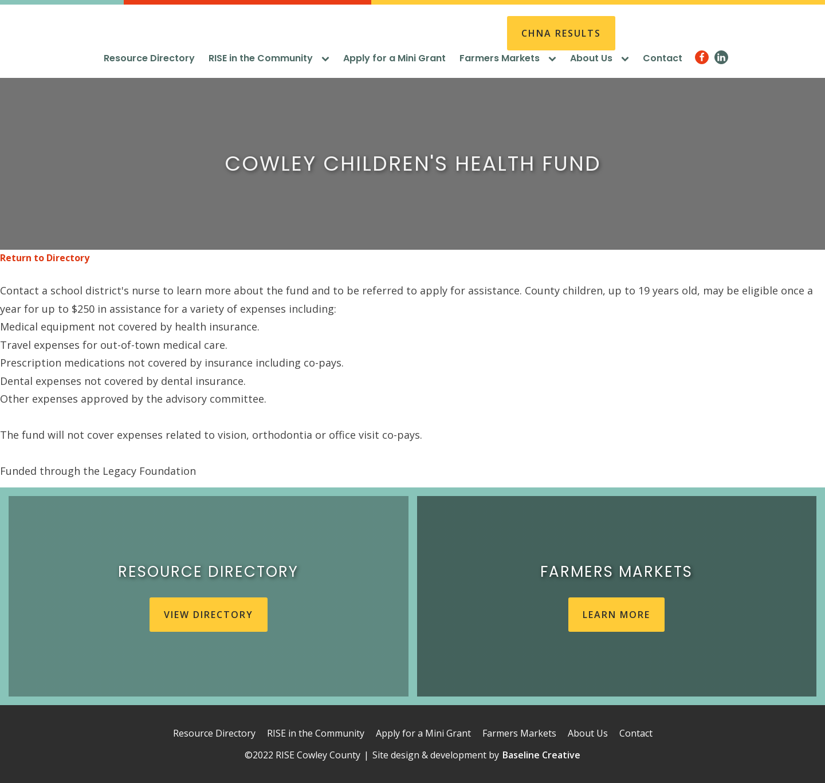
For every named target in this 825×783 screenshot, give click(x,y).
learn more (616, 614)
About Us (599, 58)
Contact (662, 58)
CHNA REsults (561, 33)
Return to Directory (44, 257)
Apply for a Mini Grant (394, 58)
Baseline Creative (541, 755)
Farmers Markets (507, 58)
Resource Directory (149, 58)
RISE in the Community (269, 58)
